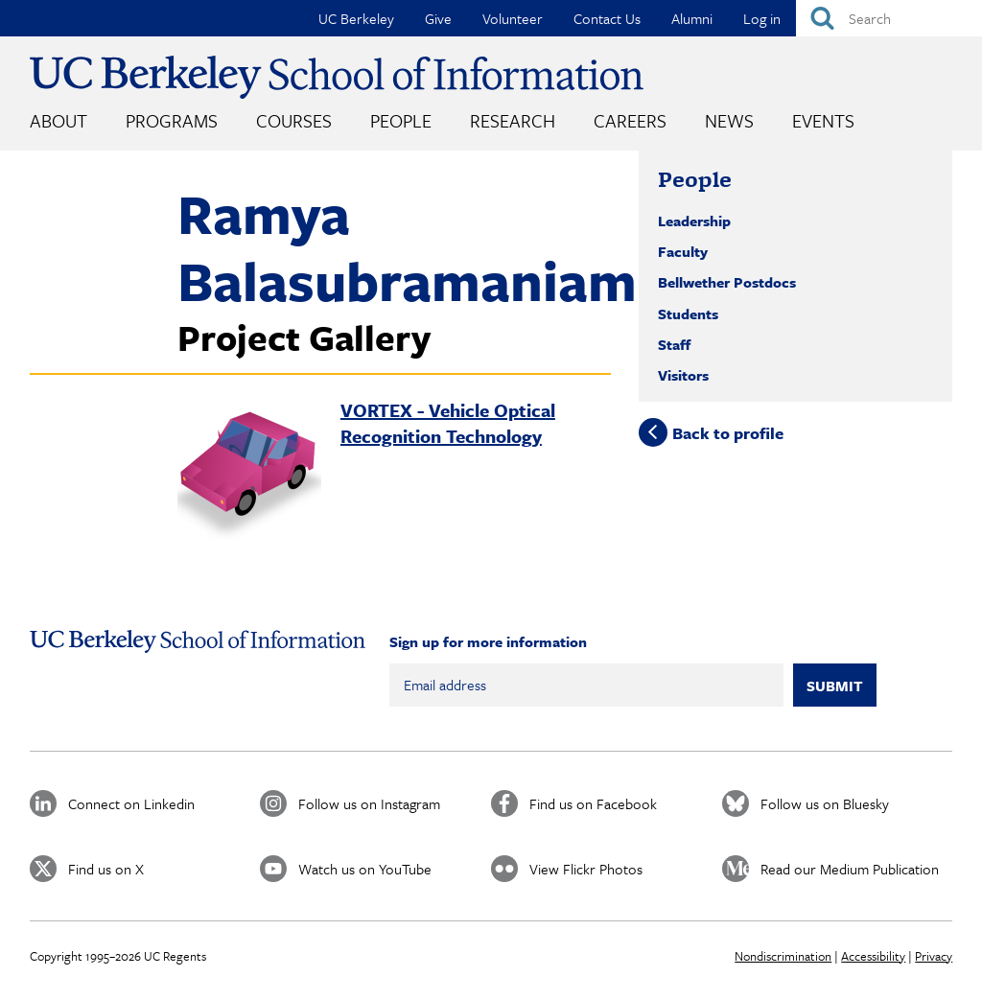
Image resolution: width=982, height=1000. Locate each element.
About (58, 120)
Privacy (933, 955)
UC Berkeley (356, 18)
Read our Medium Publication (849, 868)
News (729, 120)
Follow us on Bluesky (824, 803)
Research (512, 120)
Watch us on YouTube (365, 868)
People (401, 120)
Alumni (692, 18)
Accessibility (873, 955)
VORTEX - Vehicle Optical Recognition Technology (447, 423)
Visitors (683, 374)
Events (823, 120)
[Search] (889, 18)
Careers (630, 120)
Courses (294, 120)
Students (688, 313)
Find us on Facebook (593, 803)
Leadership (694, 220)
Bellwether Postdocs (727, 281)
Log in (762, 18)
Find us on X (106, 868)
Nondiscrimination (783, 955)
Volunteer (512, 18)
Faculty (683, 251)
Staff (674, 344)
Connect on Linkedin (131, 803)
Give (438, 18)
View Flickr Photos (586, 868)
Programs (172, 120)
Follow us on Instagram (369, 803)
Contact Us (607, 18)
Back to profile (727, 432)
